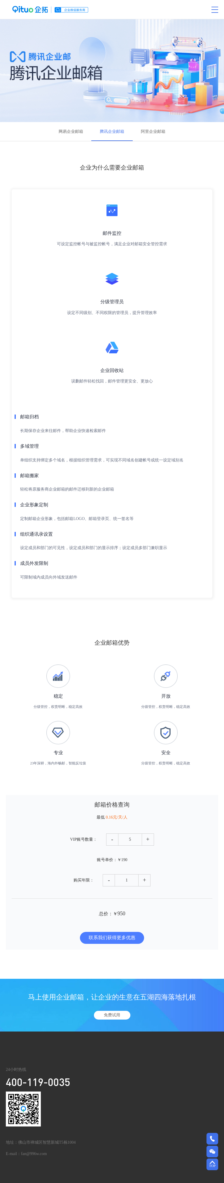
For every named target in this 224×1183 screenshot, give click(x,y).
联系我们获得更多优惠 (112, 937)
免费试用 (112, 1015)
